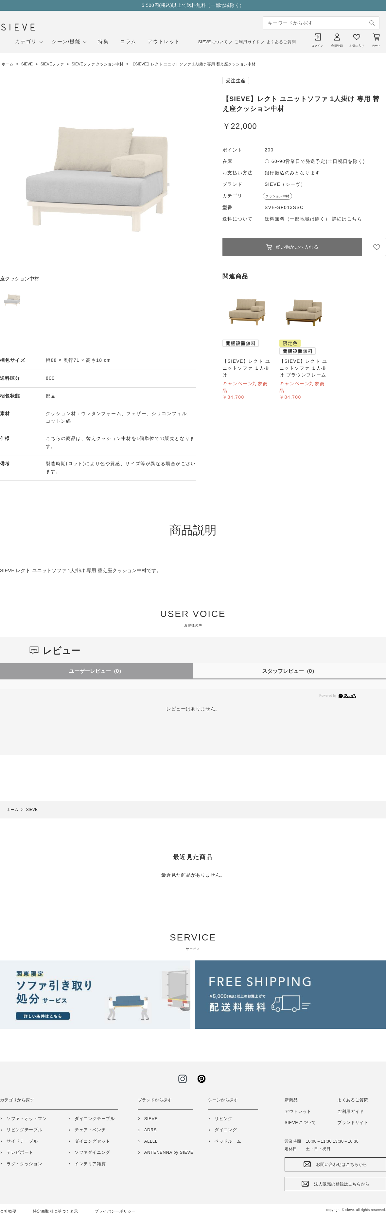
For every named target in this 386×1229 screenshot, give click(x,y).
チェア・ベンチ (90, 1129)
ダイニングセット (92, 1141)
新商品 (291, 1099)
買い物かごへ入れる (296, 247)
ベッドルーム (228, 1141)
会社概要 (8, 1211)
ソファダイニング (92, 1152)
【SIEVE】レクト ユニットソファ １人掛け (246, 368)
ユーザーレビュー (96, 671)
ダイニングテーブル (95, 1118)
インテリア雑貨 (90, 1163)
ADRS (150, 1129)
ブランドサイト (353, 1122)
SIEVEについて (213, 42)
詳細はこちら (347, 218)
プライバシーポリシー (115, 1211)
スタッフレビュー (289, 671)
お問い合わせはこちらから (341, 1164)
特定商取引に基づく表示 (55, 1211)
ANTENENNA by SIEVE (168, 1152)
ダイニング (226, 1129)
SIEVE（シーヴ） (285, 184)
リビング (224, 1118)
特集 (103, 41)
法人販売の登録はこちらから (341, 1184)
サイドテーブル (22, 1141)
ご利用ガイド (247, 42)
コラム (128, 41)
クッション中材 (277, 196)
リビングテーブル (24, 1129)
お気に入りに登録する (377, 247)
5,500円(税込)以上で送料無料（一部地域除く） (193, 5)
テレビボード (20, 1152)
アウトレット (164, 41)
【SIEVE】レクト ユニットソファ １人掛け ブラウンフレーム (303, 368)
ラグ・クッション (24, 1163)
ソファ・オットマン (27, 1118)
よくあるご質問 (281, 42)
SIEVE (151, 1118)
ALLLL (151, 1141)
